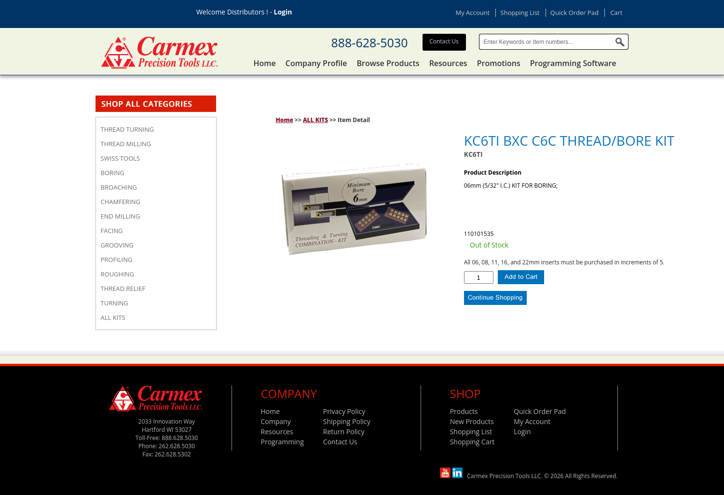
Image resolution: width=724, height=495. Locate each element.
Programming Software (573, 63)
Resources (448, 63)
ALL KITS (315, 120)
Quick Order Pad (574, 12)
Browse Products (388, 63)
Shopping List (519, 12)
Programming (282, 441)
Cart (616, 12)
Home (265, 63)
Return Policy (344, 431)
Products (464, 411)
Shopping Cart (472, 441)
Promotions (498, 63)
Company (276, 421)
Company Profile (316, 63)
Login (283, 11)
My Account (473, 12)
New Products (472, 421)
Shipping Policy (346, 421)
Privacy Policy (344, 411)
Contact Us (444, 41)
